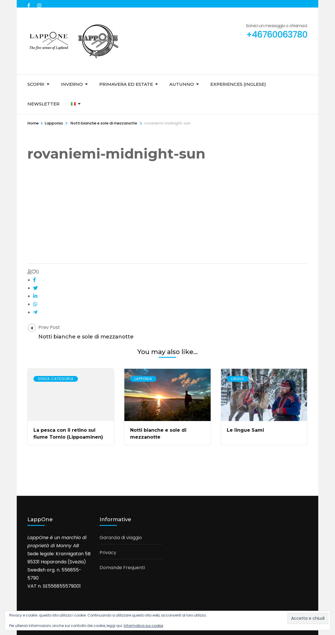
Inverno (72, 84)
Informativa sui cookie (143, 625)
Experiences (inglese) (238, 84)
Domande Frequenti (122, 567)
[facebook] (29, 4)
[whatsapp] (35, 304)
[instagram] (39, 4)
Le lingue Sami (245, 430)
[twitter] (35, 288)
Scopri (35, 84)
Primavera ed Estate (126, 84)
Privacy (108, 552)
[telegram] (35, 312)
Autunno (181, 84)
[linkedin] (35, 296)
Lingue (237, 378)
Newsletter (43, 104)
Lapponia (54, 123)
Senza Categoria (56, 378)
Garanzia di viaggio (121, 537)
